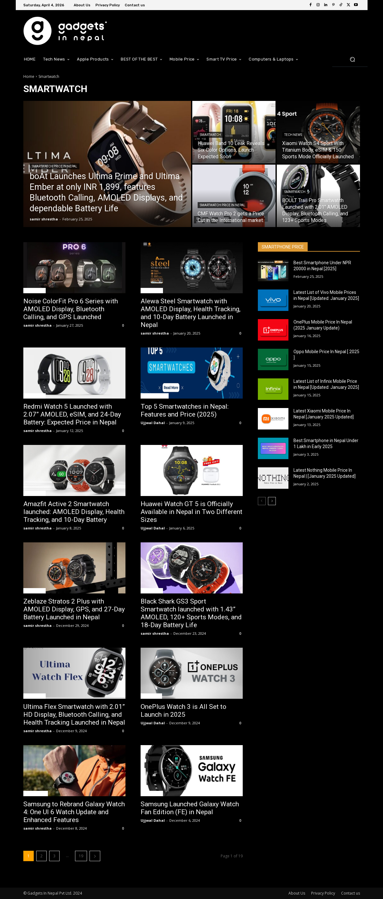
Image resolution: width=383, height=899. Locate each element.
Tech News (293, 135)
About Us (296, 893)
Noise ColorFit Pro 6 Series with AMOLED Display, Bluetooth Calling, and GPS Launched (70, 309)
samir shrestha (37, 325)
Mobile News (35, 793)
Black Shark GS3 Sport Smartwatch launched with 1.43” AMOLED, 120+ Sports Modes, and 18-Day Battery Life (191, 613)
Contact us (350, 893)
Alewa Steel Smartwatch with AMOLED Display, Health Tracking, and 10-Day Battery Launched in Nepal (191, 313)
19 (81, 856)
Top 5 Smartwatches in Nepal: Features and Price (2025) (185, 410)
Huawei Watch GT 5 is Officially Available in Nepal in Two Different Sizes (191, 511)
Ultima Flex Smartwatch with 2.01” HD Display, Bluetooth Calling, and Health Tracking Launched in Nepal (74, 714)
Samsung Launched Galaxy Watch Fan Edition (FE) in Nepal (190, 808)
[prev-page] (262, 501)
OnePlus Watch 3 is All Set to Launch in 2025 (183, 710)
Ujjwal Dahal (153, 422)
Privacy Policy (323, 893)
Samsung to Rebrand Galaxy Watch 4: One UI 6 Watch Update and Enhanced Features (74, 812)
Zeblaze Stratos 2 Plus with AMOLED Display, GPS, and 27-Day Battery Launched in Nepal (74, 609)
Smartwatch (210, 135)
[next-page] (95, 856)
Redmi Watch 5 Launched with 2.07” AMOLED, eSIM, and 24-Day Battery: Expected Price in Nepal (72, 414)
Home (28, 76)
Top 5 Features (154, 396)
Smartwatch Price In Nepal (54, 166)
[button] (352, 59)
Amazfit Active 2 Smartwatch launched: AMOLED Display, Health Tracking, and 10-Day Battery (74, 511)
